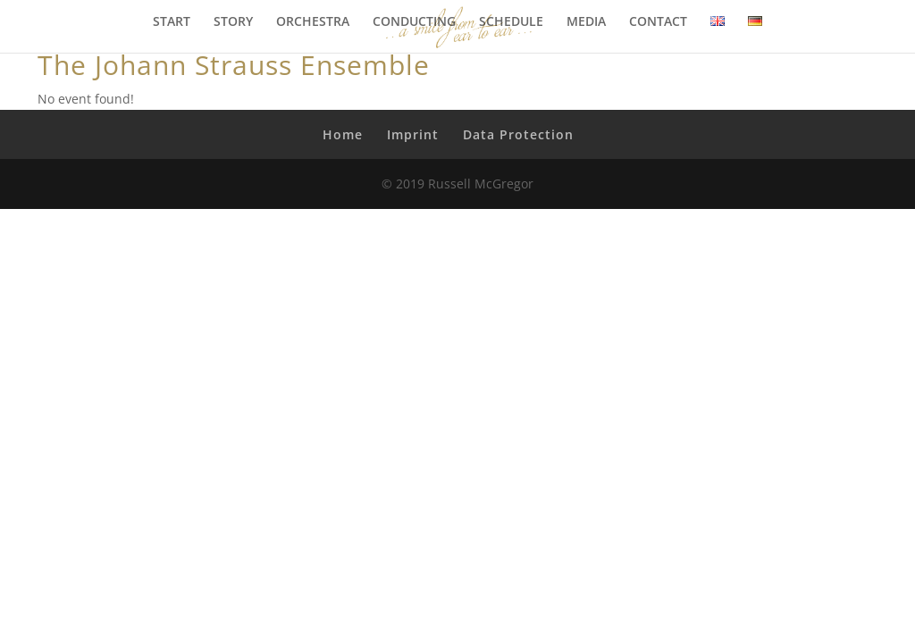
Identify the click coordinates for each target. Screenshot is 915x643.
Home (343, 134)
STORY (233, 22)
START (171, 22)
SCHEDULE (511, 22)
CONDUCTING (414, 22)
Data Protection (518, 134)
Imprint (413, 134)
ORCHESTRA (312, 22)
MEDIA (586, 22)
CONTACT (658, 22)
